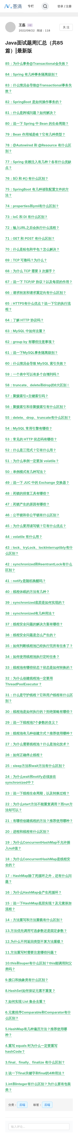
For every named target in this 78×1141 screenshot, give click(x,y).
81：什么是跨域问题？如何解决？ (30, 113)
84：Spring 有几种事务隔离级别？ (31, 74)
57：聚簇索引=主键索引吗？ (26, 396)
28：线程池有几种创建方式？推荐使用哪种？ (39, 733)
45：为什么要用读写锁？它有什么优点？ (35, 526)
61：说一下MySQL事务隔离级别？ (31, 352)
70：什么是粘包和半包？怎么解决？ (32, 249)
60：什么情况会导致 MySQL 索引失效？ (35, 363)
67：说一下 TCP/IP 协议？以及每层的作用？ (38, 282)
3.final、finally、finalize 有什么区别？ (35, 1062)
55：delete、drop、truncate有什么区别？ (38, 417)
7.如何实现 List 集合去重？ (25, 1001)
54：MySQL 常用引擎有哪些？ (28, 428)
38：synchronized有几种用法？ (30, 613)
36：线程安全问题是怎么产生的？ (30, 635)
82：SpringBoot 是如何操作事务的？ (33, 102)
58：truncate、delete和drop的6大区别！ (37, 385)
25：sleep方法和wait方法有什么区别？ (35, 766)
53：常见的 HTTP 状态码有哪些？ (31, 439)
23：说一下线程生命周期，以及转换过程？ (37, 793)
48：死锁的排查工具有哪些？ (27, 493)
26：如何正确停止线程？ (24, 755)
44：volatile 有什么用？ (23, 537)
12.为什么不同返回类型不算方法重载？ (34, 941)
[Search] (45, 6)
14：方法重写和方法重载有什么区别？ (34, 920)
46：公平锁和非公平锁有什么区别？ (32, 515)
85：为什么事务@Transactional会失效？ (36, 63)
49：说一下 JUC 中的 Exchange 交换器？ (37, 482)
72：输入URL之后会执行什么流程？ (32, 228)
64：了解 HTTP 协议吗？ (24, 320)
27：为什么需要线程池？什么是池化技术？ (37, 744)
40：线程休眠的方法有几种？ (27, 592)
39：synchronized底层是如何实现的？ (35, 602)
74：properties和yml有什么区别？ (32, 206)
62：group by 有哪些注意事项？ (30, 342)
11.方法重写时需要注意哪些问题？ (31, 952)
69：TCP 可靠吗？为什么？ (26, 260)
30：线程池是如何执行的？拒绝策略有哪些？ (39, 712)
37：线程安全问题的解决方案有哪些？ (34, 624)
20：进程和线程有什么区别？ (27, 831)
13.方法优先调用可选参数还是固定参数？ (36, 931)
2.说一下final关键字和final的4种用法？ (35, 1073)
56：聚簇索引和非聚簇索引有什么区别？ (35, 407)
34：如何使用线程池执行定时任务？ (32, 657)
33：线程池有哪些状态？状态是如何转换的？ (39, 667)
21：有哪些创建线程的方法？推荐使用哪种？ (39, 821)
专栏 (31, 6)
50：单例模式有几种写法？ (25, 472)
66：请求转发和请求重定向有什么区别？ (35, 293)
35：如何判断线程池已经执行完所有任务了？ (39, 646)
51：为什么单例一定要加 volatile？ (32, 461)
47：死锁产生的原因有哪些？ (27, 504)
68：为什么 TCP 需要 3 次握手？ (30, 271)
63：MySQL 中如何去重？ (25, 331)
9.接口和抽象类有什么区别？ (26, 980)
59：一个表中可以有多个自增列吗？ (32, 374)
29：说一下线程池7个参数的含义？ (31, 722)
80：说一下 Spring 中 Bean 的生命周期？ (37, 123)
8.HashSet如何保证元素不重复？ (30, 991)
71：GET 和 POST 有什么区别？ (30, 238)
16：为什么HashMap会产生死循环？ (33, 892)
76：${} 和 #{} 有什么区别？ (26, 178)
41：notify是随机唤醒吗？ (25, 581)
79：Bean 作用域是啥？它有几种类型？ (35, 134)
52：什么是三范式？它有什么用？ (30, 450)
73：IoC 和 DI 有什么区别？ (26, 217)
